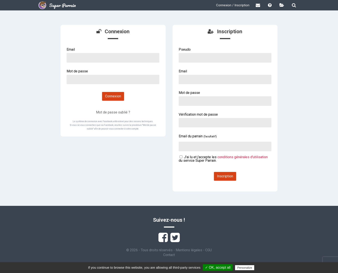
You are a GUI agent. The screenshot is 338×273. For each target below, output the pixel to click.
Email (71, 49)
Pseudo (185, 49)
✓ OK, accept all (217, 267)
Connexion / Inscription (232, 5)
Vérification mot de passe (198, 114)
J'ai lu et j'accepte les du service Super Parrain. (223, 159)
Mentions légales (189, 250)
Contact (169, 255)
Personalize (244, 267)
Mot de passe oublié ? (113, 112)
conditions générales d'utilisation (242, 157)
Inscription (225, 176)
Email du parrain (198, 136)
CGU (208, 250)
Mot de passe (77, 71)
